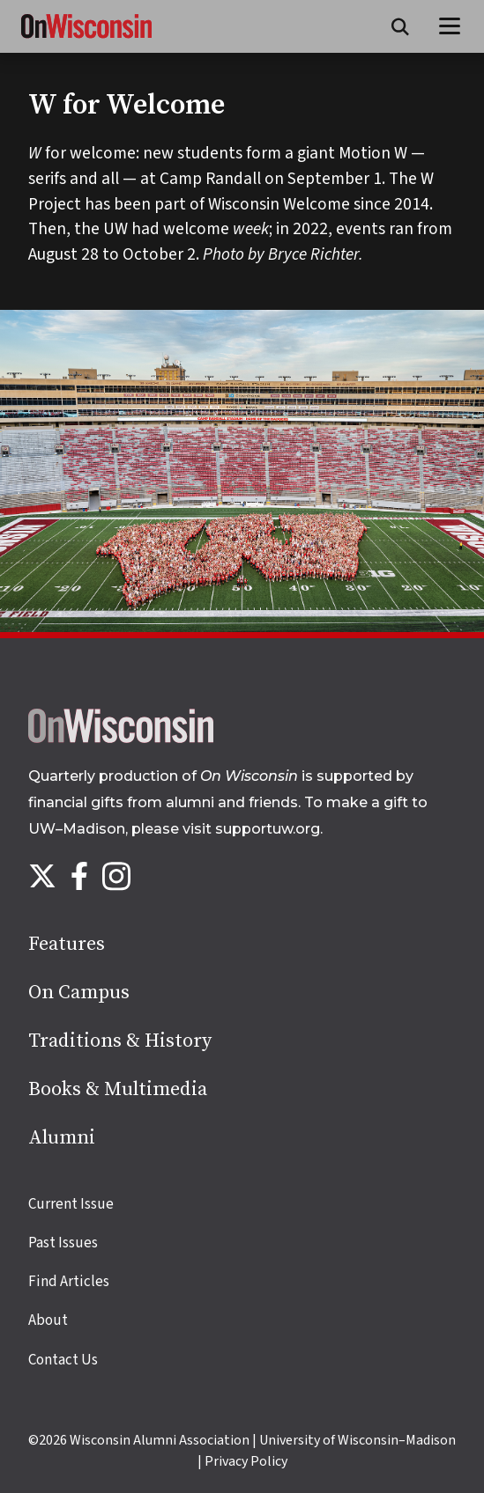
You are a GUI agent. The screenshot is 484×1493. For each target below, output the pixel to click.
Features (66, 944)
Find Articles (68, 1281)
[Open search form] (400, 26)
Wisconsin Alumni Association (159, 1440)
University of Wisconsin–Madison (357, 1440)
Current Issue (71, 1204)
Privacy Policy (246, 1461)
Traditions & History (120, 1041)
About (48, 1320)
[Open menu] (450, 26)
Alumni (61, 1138)
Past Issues (63, 1243)
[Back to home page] (120, 738)
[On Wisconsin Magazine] (86, 38)
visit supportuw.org (251, 828)
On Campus (79, 992)
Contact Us (63, 1360)
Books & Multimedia (117, 1089)
